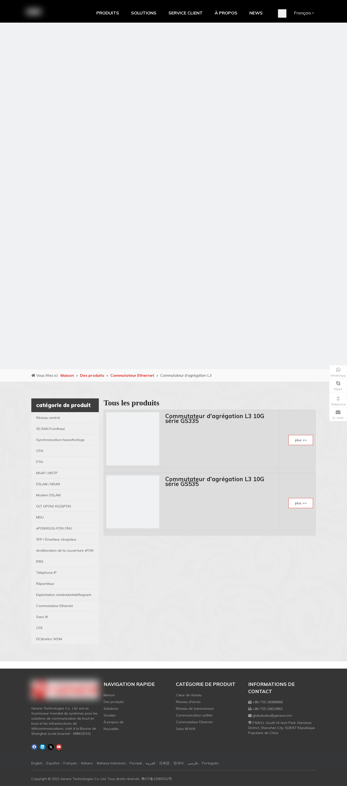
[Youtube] (59, 747)
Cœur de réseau (189, 695)
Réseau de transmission (195, 708)
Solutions (111, 708)
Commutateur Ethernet (194, 722)
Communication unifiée (194, 715)
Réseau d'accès (188, 702)
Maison (109, 695)
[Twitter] (51, 747)
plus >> (301, 440)
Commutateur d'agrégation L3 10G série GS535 (214, 481)
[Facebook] (34, 747)
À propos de (114, 722)
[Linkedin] (43, 747)
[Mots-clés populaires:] (282, 13)
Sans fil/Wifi (185, 729)
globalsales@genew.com (272, 715)
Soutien (110, 715)
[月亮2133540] (173, 196)
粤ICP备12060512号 (156, 779)
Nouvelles (111, 729)
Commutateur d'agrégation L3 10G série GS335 (214, 418)
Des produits (114, 702)
